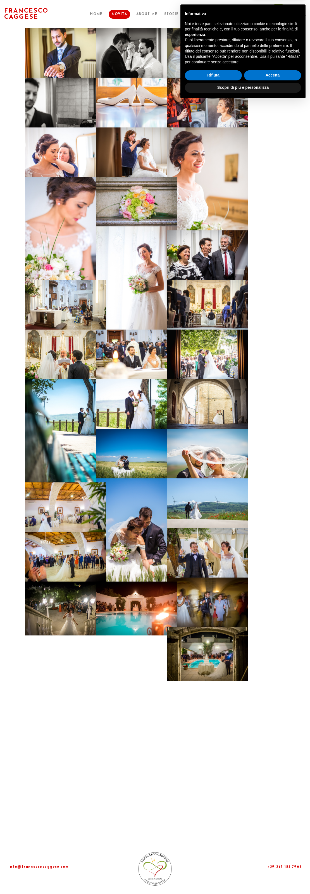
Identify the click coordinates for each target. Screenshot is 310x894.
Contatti (254, 14)
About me (153, 14)
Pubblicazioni (205, 14)
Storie (177, 14)
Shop (232, 14)
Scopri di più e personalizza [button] (243, 878)
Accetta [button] (273, 866)
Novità (127, 14)
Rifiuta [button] (213, 866)
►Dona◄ (279, 14)
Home (105, 14)
